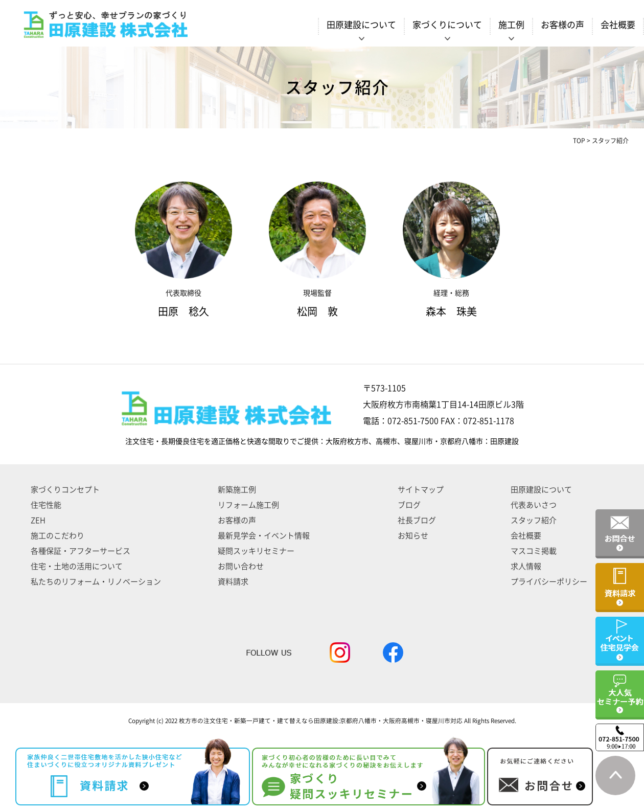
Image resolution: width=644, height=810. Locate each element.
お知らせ (413, 535)
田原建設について (541, 489)
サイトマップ (421, 489)
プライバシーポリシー (549, 582)
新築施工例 (237, 489)
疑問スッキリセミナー (256, 551)
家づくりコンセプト (65, 489)
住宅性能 (46, 505)
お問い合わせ (241, 566)
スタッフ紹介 (534, 520)
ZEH (38, 520)
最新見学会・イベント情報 (264, 535)
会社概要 (618, 24)
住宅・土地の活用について (77, 566)
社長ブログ (417, 520)
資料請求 (233, 582)
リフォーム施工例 (248, 505)
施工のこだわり (57, 535)
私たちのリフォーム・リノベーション (96, 582)
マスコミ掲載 (534, 551)
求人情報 (526, 566)
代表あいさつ (534, 505)
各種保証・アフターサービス (80, 551)
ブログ (409, 505)
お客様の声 (562, 24)
